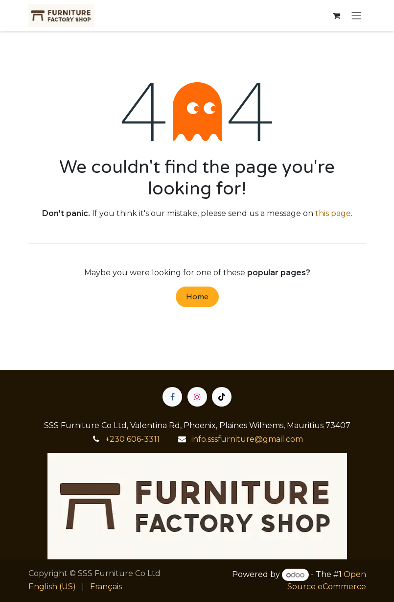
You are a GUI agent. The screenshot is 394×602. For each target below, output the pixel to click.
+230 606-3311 (132, 439)
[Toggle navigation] (356, 16)
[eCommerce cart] (337, 15)
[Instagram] (197, 397)
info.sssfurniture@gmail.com (247, 439)
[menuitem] (52, 586)
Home (197, 297)
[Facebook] (172, 397)
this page (333, 213)
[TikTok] (222, 397)
